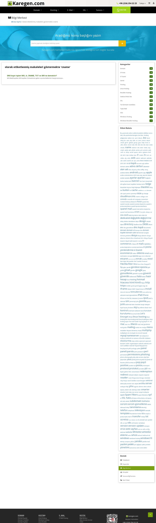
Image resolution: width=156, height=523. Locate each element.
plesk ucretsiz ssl (130, 362)
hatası (143, 277)
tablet (149, 404)
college (142, 197)
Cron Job (142, 212)
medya (144, 327)
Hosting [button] (53, 10)
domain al (131, 230)
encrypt (130, 256)
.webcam (143, 158)
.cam (127, 140)
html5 (138, 282)
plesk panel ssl (136, 360)
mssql (139, 330)
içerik (132, 286)
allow (139, 170)
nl (147, 336)
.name (128, 147)
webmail (122, 432)
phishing (145, 354)
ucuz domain (132, 420)
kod (150, 308)
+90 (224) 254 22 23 (127, 3)
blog (151, 187)
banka (122, 181)
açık (143, 163)
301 (125, 163)
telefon (124, 410)
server (149, 383)
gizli (149, 267)
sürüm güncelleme (137, 404)
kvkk (138, 314)
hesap (123, 279)
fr (150, 264)
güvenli (147, 273)
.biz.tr (148, 138)
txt (146, 416)
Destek (121, 10)
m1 (148, 321)
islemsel (122, 301)
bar (141, 181)
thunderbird (133, 414)
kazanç (126, 308)
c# (130, 190)
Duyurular (124, 464)
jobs (137, 301)
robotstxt (147, 378)
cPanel (139, 201)
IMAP (133, 289)
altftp (142, 170)
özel (121, 346)
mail (139, 324)
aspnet (150, 175)
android (134, 172)
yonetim (147, 445)
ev (131, 259)
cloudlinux (125, 196)
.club (133, 140)
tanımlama (135, 407)
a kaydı (132, 163)
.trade (141, 155)
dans (139, 215)
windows (124, 438)
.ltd (144, 145)
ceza (139, 193)
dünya (146, 238)
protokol (133, 368)
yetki (143, 445)
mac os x (127, 324)
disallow (136, 224)
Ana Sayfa (16, 22)
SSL (136, 100)
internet (127, 292)
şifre (131, 386)
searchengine (141, 381)
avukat (122, 178)
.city (130, 140)
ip (143, 292)
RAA (130, 372)
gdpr (124, 267)
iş (152, 298)
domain (123, 230)
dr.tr (142, 238)
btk (121, 190)
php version (139, 357)
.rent (121, 152)
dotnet (128, 238)
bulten (126, 190)
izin (127, 301)
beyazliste (123, 187)
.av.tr (136, 138)
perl (146, 351)
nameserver (133, 335)
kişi (135, 307)
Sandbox (134, 381)
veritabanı (142, 423)
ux (123, 423)
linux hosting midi (133, 319)
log (140, 321)
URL (121, 423)
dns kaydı (138, 227)
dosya (134, 235)
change (146, 193)
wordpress (127, 441)
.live (141, 145)
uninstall (141, 420)
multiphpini (123, 333)
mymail (145, 333)
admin (127, 166)
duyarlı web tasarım (131, 241)
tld (143, 413)
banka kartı (127, 181)
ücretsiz (124, 419)
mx (128, 333)
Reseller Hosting (136, 92)
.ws (132, 161)
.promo (145, 150)
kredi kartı (131, 311)
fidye (124, 261)
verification (134, 423)
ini (144, 289)
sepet (136, 384)
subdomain (135, 400)
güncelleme (126, 273)
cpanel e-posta (124, 204)
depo (137, 221)
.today (131, 155)
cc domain (148, 190)
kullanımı (137, 311)
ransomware (135, 372)
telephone (131, 410)
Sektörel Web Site (136, 96)
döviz (132, 238)
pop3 (143, 362)
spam (122, 395)
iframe (123, 288)
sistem (127, 390)
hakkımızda (132, 277)
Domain (136, 68)
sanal (129, 381)
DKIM (145, 224)
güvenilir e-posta (137, 273)
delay (122, 221)
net (140, 336)
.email (122, 143)
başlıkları (133, 184)
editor (134, 253)
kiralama (130, 308)
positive (124, 365)
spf (150, 394)
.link (139, 145)
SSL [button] (84, 10)
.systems (145, 152)
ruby (121, 381)
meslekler (123, 330)
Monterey (134, 330)
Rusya (125, 381)
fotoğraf (146, 264)
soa (133, 392)
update (150, 420)
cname (138, 197)
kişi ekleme (141, 308)
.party (126, 150)
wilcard (140, 435)
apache (140, 173)
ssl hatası (134, 398)
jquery (148, 301)
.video (122, 158)
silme (145, 387)
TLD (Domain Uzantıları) (136, 104)
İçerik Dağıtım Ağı (139, 286)
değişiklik (135, 218)
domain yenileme (125, 236)
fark (121, 261)
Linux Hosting (136, 88)
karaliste (137, 304)
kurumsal (134, 314)
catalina (140, 190)
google (138, 270)
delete (126, 221)
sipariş (122, 390)
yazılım (123, 444)
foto (142, 264)
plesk (129, 359)
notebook (128, 338)
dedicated (125, 218)
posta (139, 365)
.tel (121, 155)
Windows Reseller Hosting (136, 120)
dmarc (150, 224)
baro (143, 181)
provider (141, 369)
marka (137, 327)
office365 (142, 338)
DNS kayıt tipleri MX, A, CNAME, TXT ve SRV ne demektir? (32, 75)
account (139, 163)
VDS (136, 112)
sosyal (141, 392)
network (144, 336)
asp (141, 175)
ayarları (141, 177)
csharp (147, 212)
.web (133, 157)
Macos (134, 324)
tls (144, 414)
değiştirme (145, 218)
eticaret (124, 258)
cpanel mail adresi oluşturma (141, 209)
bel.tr (143, 184)
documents (147, 228)
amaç (146, 170)
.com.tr (143, 140)
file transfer (130, 261)
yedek (131, 444)
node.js (122, 338)
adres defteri (136, 166)
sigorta (136, 387)
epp (140, 256)
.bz (125, 140)
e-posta (146, 244)
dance (136, 215)
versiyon (146, 426)
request (141, 375)
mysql (123, 335)
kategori (147, 304)
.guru (139, 143)
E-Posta (136, 72)
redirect (124, 374)
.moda (122, 148)
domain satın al (132, 232)
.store (140, 152)
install (148, 288)
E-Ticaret (136, 76)
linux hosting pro (144, 319)
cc (144, 190)
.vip (125, 158)
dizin (140, 224)
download (137, 238)
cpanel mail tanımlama (127, 212)
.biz (144, 137)
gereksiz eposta (139, 267)
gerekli (129, 267)
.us (150, 155)
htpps (143, 283)
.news (145, 148)
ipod (145, 298)
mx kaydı (132, 333)
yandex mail (146, 441)
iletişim (130, 289)
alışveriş (134, 170)
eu (129, 259)
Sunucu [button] (99, 10)
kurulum (147, 310)
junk (122, 304)
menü (150, 327)
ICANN (128, 286)
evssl (150, 258)
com (146, 197)
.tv (144, 154)
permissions (134, 354)
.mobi (151, 145)
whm (129, 435)
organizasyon (134, 343)
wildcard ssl (146, 435)
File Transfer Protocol (140, 261)
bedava (139, 184)
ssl (120, 398)
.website (149, 158)
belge (148, 183)
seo (133, 384)
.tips (127, 155)
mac (122, 324)
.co (136, 140)
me (141, 327)
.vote (128, 158)
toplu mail (127, 417)
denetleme (131, 221)
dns (121, 227)
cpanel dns (145, 202)
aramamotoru (128, 175)
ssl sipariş (148, 398)
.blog (121, 140)
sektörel (149, 380)
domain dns (138, 230)
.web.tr (138, 158)
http (147, 282)
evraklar (144, 259)
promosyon (146, 366)
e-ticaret (138, 250)
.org (149, 148)
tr (131, 417)
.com (139, 140)
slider (139, 390)
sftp (127, 387)
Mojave (129, 330)
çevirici (128, 193)
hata (139, 276)
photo (122, 357)
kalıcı (133, 304)
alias (130, 170)
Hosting (136, 84)
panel (143, 348)
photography (128, 357)
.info (121, 145)
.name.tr (134, 148)
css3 (126, 214)
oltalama (147, 338)
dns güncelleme (128, 228)
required (146, 375)
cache (135, 190)
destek (148, 221)
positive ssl (132, 366)
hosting (133, 279)
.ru (124, 152)
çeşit (124, 193)
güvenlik (124, 276)
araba (122, 175)
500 (127, 163)
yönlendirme (133, 448)
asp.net (145, 175)
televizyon (140, 410)
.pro (141, 150)
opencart (142, 341)
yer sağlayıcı (138, 445)
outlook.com (147, 343)
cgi (142, 193)
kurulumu (125, 313)
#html (142, 161)
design (142, 221)
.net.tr (141, 148)
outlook (140, 343)
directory (128, 224)
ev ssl (134, 259)
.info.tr (125, 145)
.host (146, 143)
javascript (133, 301)
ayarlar (133, 177)
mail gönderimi (145, 324)
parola (130, 351)
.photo (133, 150)
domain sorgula (144, 233)
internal (122, 292)
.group (135, 143)
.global (131, 143)
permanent (123, 355)
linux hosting (139, 316)
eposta (135, 256)
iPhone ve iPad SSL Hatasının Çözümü (131, 298)
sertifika (142, 383)
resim (130, 378)
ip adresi (147, 292)
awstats (127, 178)
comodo (123, 199)
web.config (146, 429)
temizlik (147, 410)
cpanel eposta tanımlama (139, 206)
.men (147, 145)
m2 (151, 321)
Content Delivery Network (128, 202)
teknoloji (143, 407)
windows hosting (135, 438)
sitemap (134, 390)
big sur (129, 187)
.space (136, 152)
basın (128, 184)
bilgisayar (138, 187)
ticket (139, 414)
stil (121, 401)
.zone (138, 161)
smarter (145, 389)
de (146, 215)
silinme (141, 387)
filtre (135, 264)
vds (129, 422)
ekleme (140, 253)
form (139, 264)
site (130, 390)
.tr (137, 154)
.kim (133, 145)
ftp (121, 267)
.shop (127, 152)
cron (137, 211)
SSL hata (126, 397)
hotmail (141, 279)
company (138, 199)
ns (132, 338)
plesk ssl (143, 360)
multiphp (147, 330)
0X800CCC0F (148, 161)
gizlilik (122, 270)
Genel (136, 80)
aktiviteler (146, 166)
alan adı (124, 169)
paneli (123, 351)
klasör (147, 308)
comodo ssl (130, 199)
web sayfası (132, 428)
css (121, 214)
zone (138, 448)
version (124, 425)
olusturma (125, 340)
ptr (146, 368)
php (134, 357)
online (137, 341)
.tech (149, 152)
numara (136, 338)
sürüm (123, 404)
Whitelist (137, 431)
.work (124, 161)
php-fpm (146, 357)
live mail (131, 321)
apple (149, 172)
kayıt (121, 308)
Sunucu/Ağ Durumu (127, 476)
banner (135, 180)
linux (130, 317)
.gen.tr (126, 143)
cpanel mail (126, 208)
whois (134, 435)
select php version (126, 384)
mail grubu (123, 327)
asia (138, 175)
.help (143, 143)
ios (140, 291)
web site (140, 429)
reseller (124, 377)
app (144, 173)
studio (127, 401)
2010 (121, 163)
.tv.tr (147, 155)
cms (133, 196)
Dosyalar (124, 472)
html (131, 282)
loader (137, 321)
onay (133, 341)
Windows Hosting (136, 116)
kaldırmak (128, 304)
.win (121, 161)
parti (135, 352)
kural (142, 311)
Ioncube (135, 291)
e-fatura (133, 244)
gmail (127, 270)
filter (130, 263)
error (143, 256)
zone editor (143, 448)
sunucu (146, 400)
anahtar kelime (124, 173)
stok (123, 401)
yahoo (132, 441)
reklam (136, 375)
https (123, 285)
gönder (132, 270)
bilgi (133, 187)
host (128, 280)
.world (129, 161)
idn (146, 286)
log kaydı (144, 321)
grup (144, 270)
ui (136, 420)
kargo (142, 304)
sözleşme (146, 392)
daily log (131, 215)
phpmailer (123, 360)
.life (136, 145)
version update (136, 425)
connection (144, 199)
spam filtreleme (143, 395)
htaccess (124, 282)
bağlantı (147, 178)
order (127, 343)
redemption (146, 371)
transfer (136, 416)
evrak (139, 258)
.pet (129, 150)
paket (138, 348)
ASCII (134, 175)
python (126, 372)
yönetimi (124, 447)
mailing (131, 327)
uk (138, 420)
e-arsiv (140, 241)
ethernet (147, 256)
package (133, 348)
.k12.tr (130, 145)
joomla (142, 301)
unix (146, 420)
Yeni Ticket (124, 480)
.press (138, 150)
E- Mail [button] (70, 10)
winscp (122, 441)
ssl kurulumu (141, 398)
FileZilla (124, 263)
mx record (139, 333)
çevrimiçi (133, 193)
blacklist (145, 187)
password (140, 352)
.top (134, 155)
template (125, 413)
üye (126, 423)
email (147, 253)
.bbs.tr (140, 138)
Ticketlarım (124, 460)
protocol (124, 368)
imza (141, 289)
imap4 (138, 289)
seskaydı (123, 387)
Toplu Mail (136, 108)
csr (151, 212)
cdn (121, 193)
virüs (122, 428)
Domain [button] (37, 10)
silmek (149, 387)
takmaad (123, 407)
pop (138, 362)
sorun (136, 392)
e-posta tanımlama (137, 247)
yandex (138, 441)
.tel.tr (124, 155)
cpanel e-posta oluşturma (138, 204)
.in (149, 143)
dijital (122, 224)
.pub (149, 150)
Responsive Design (138, 378)
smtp (130, 392)
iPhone (145, 295)
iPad (140, 294)
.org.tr (122, 150)
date (143, 215)
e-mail (140, 243)
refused (131, 375)
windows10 (146, 438)
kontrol (124, 310)
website (129, 432)
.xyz (135, 161)
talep (127, 407)
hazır (148, 276)
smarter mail (124, 392)
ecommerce (126, 253)
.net (138, 148)
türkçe (143, 417)
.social (131, 152)
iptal (149, 298)
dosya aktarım (142, 236)
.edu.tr (148, 140)
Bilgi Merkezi (125, 468)
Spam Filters (131, 394)
